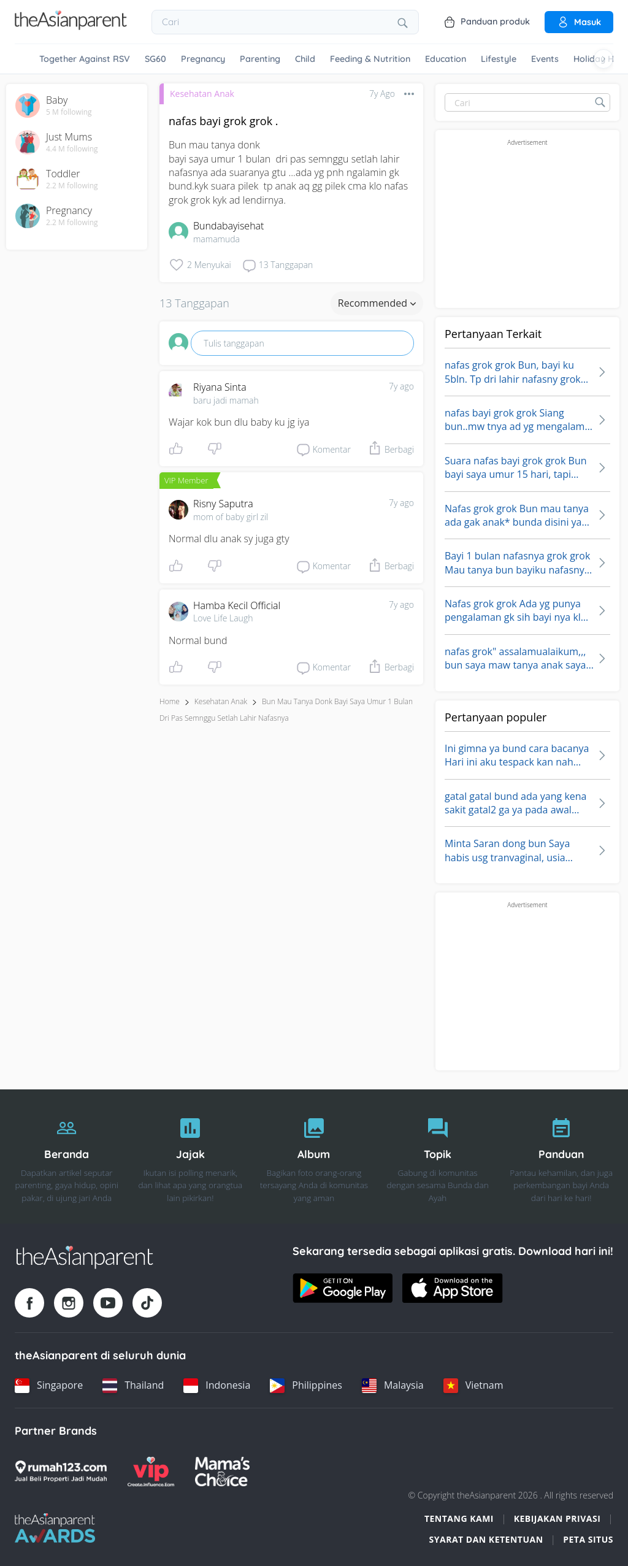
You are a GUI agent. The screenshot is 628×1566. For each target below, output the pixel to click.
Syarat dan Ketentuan (486, 1539)
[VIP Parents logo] (150, 1471)
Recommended (377, 303)
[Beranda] (66, 1157)
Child (305, 58)
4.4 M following (72, 149)
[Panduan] (561, 1157)
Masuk (579, 22)
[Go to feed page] (71, 26)
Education (445, 58)
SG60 (155, 58)
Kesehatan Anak (202, 93)
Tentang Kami (459, 1518)
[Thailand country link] (133, 1385)
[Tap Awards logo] (55, 1528)
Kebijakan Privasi (557, 1518)
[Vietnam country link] (473, 1385)
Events (545, 58)
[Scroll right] (603, 59)
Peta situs (588, 1539)
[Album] (314, 1157)
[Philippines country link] (306, 1385)
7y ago (401, 386)
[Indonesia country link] (216, 1385)
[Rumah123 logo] (61, 1471)
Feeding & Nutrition (370, 58)
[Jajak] (190, 1157)
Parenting (260, 58)
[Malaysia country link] (393, 1385)
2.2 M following (72, 186)
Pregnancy (203, 58)
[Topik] (437, 1157)
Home (169, 701)
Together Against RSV (84, 58)
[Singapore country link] (49, 1385)
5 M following (69, 112)
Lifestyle (498, 58)
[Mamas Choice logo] (222, 1471)
